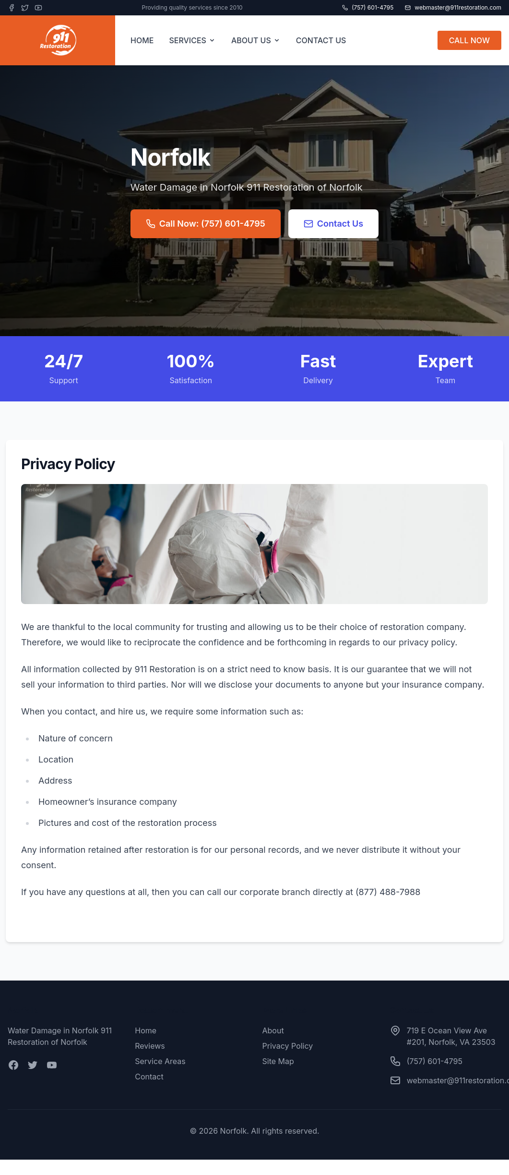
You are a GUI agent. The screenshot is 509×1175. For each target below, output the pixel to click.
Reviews (150, 1046)
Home (145, 1030)
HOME (142, 40)
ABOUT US (256, 40)
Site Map (278, 1061)
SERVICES (192, 40)
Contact (149, 1076)
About (273, 1030)
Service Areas (160, 1061)
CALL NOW (469, 40)
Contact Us (334, 223)
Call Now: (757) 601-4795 (205, 223)
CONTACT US (321, 40)
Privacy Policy (287, 1046)
